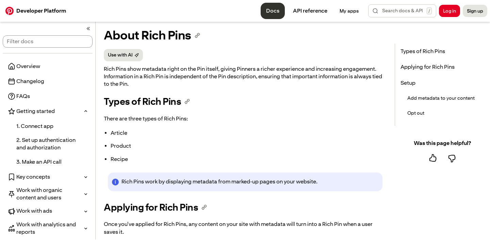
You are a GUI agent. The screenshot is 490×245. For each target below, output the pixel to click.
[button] (402, 10)
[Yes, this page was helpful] (433, 158)
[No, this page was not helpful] (452, 158)
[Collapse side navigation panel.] (88, 28)
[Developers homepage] (36, 11)
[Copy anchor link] (197, 35)
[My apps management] (349, 11)
